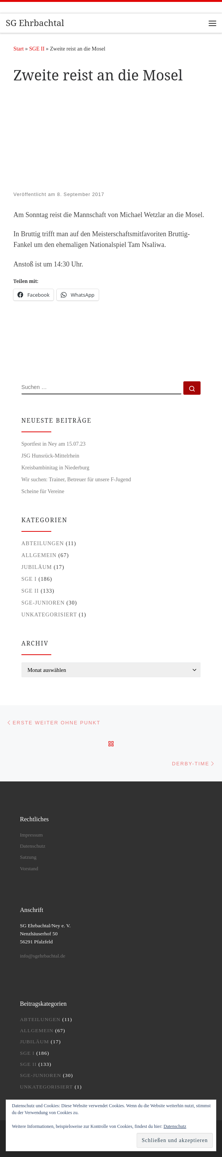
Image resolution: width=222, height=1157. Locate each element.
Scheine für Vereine (42, 491)
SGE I (29, 579)
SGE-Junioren (43, 603)
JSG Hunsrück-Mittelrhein (50, 456)
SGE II (36, 49)
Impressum (31, 835)
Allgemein (39, 555)
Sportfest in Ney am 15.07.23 (53, 444)
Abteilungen (42, 543)
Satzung (28, 857)
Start (18, 49)
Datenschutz (33, 846)
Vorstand (29, 868)
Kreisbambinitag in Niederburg (55, 467)
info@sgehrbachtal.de (42, 956)
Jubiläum (36, 567)
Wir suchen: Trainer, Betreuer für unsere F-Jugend (76, 479)
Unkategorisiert (49, 614)
